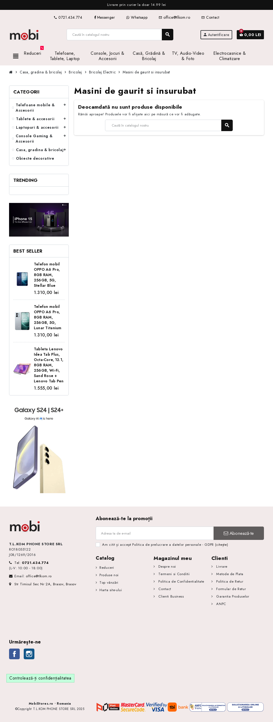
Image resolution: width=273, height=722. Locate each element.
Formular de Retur (230, 588)
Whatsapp (136, 17)
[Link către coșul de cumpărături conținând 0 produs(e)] (250, 34)
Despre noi (166, 566)
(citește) (221, 544)
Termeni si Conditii (173, 573)
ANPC (220, 603)
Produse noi (109, 575)
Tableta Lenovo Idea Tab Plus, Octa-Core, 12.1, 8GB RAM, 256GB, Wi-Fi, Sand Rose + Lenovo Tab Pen (49, 365)
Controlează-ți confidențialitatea (40, 678)
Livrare (221, 566)
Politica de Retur (229, 581)
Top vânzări (108, 582)
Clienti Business (170, 596)
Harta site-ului (110, 589)
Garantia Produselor (232, 596)
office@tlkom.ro (174, 17)
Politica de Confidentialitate (180, 581)
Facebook (14, 654)
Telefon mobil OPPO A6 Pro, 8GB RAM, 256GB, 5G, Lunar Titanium (48, 317)
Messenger (104, 17)
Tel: (31, 562)
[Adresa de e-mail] (154, 533)
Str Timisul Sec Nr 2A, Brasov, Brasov (43, 584)
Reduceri (106, 567)
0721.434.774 (68, 17)
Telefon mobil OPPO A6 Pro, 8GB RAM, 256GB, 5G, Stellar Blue (47, 274)
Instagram (29, 654)
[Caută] (120, 34)
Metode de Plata (229, 573)
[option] (136, 5)
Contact (210, 17)
